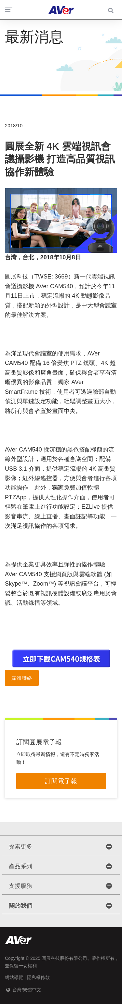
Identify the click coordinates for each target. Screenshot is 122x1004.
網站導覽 (14, 977)
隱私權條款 (38, 977)
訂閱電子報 (61, 781)
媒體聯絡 (21, 678)
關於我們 (20, 905)
